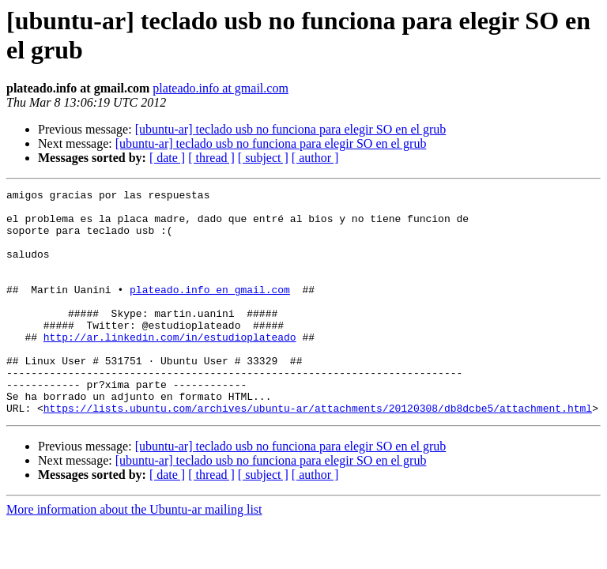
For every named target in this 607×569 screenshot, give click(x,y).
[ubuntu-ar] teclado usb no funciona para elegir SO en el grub (291, 129)
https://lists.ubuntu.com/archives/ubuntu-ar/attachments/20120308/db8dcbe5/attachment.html (317, 453)
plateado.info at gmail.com (220, 88)
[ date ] (167, 157)
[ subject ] (263, 157)
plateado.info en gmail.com (210, 310)
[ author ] (315, 157)
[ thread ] (211, 157)
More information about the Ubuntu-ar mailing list (134, 554)
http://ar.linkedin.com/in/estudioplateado (169, 367)
